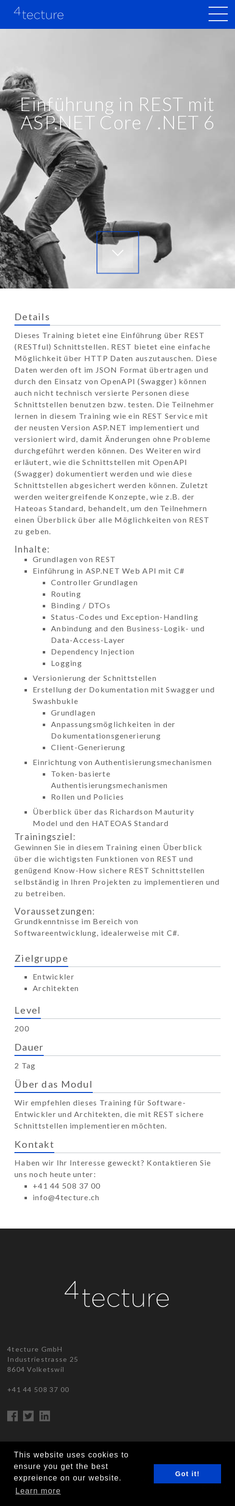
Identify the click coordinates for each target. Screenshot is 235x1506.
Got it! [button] (187, 1474)
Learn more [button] (38, 1491)
